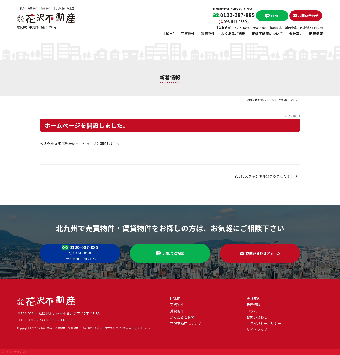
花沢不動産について (267, 33)
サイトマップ (257, 329)
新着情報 (316, 33)
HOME (169, 33)
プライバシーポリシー (264, 323)
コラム (252, 310)
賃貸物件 (208, 33)
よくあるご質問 (233, 33)
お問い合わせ (257, 317)
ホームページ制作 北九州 (14, 351)
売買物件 (188, 33)
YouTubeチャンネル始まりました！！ (264, 176)
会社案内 (296, 33)
